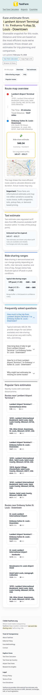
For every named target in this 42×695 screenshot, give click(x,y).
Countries (33, 9)
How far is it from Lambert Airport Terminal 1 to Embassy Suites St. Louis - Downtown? (19, 362)
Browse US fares (10, 63)
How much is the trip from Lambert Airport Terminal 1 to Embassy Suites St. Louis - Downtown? (19, 317)
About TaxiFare (8, 637)
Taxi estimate (31, 70)
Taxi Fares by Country (10, 660)
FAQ (24, 74)
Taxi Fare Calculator (11, 9)
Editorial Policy (8, 641)
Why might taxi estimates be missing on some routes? (19, 373)
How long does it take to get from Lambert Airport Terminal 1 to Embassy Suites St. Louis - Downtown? (19, 349)
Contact (5, 648)
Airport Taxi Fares (9, 663)
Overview (19, 70)
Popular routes (11, 79)
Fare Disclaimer (8, 683)
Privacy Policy (7, 676)
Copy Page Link (26, 59)
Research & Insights (9, 667)
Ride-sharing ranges (13, 74)
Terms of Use (7, 679)
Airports (24, 9)
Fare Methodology (9, 644)
